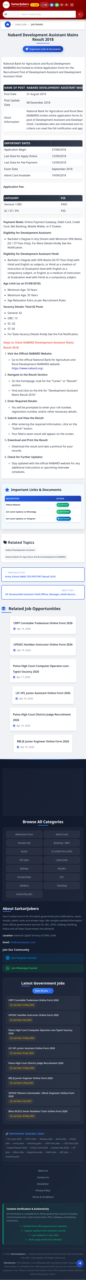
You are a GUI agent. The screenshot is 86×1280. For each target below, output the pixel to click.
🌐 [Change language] (45, 4)
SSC (62, 879)
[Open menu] (73, 5)
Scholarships (24, 879)
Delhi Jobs (51, 1152)
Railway (24, 870)
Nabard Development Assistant (20, 550)
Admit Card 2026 (39, 1147)
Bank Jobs (61, 1139)
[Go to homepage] (8, 24)
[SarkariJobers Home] (16, 4)
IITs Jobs (24, 862)
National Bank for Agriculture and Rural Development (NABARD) (36, 557)
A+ (63, 5)
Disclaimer (43, 1184)
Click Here (63, 505)
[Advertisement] (43, 792)
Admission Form (24, 836)
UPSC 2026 (30, 1139)
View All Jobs (43, 990)
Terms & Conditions (43, 1197)
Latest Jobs (21, 24)
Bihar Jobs (18, 1152)
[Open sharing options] (80, 1263)
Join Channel (63, 512)
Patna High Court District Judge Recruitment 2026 (35, 1065)
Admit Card (62, 836)
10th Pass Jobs (52, 1143)
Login (35, 5)
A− (68, 5)
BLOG (24, 853)
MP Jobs (64, 1152)
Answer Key (24, 844)
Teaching (62, 887)
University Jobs (24, 896)
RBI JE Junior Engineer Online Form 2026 (43, 741)
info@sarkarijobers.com (23, 942)
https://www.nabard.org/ (27, 368)
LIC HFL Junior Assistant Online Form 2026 (43, 693)
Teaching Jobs (34, 1143)
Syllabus (24, 887)
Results (62, 870)
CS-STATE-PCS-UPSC (61, 853)
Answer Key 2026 (60, 1147)
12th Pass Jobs (71, 1143)
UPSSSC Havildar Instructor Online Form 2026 (43, 645)
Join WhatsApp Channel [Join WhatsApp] (22, 968)
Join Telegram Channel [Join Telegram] (21, 958)
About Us (43, 1170)
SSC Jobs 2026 (14, 1139)
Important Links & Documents (43, 49)
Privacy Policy (43, 1190)
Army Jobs (18, 1143)
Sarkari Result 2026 (17, 1147)
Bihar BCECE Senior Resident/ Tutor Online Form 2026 (37, 1113)
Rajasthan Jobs (35, 1152)
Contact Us (43, 1177)
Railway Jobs (46, 1139)
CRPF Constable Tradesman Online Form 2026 (43, 623)
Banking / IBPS (62, 844)
